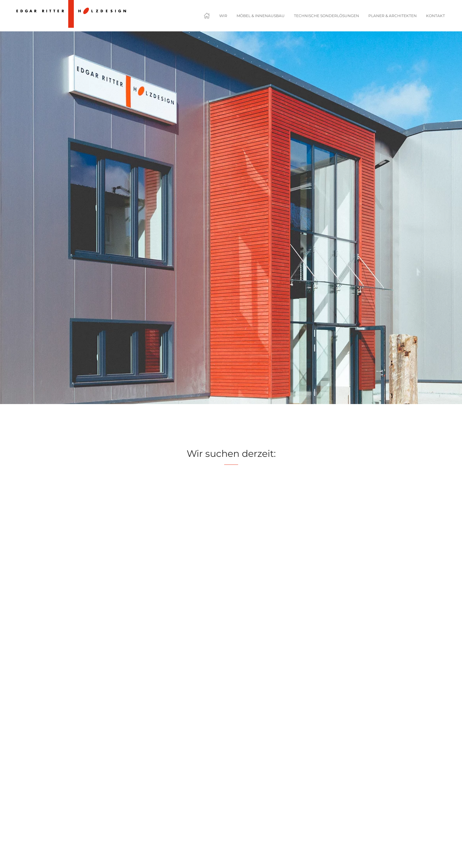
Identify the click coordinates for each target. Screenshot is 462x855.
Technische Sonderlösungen (326, 15)
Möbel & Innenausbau (261, 15)
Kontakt (435, 15)
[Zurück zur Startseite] (70, 15)
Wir (223, 15)
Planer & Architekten (392, 15)
